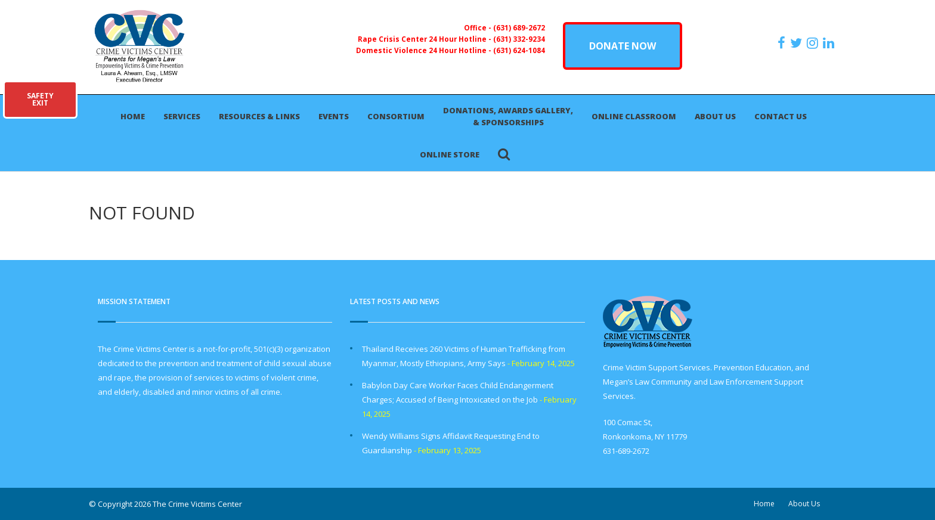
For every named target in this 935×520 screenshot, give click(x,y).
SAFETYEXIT (40, 99)
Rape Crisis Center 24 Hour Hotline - (425, 39)
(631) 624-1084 (519, 50)
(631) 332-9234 (519, 39)
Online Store (449, 154)
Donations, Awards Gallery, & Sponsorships (508, 116)
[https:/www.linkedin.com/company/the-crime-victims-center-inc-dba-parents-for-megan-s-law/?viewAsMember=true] (830, 42)
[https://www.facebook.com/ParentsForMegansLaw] (783, 42)
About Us (715, 116)
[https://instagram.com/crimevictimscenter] (814, 42)
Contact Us (780, 116)
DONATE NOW (622, 45)
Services (181, 116)
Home (132, 116)
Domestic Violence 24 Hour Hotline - (424, 50)
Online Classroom (634, 116)
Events (333, 116)
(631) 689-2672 (519, 27)
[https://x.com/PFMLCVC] (797, 42)
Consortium (396, 116)
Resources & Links (259, 116)
